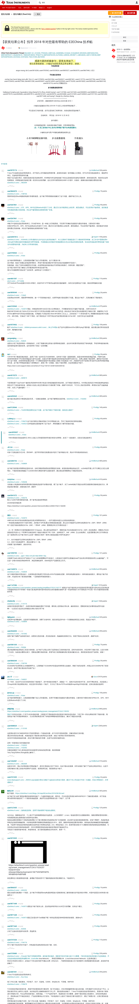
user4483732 (12, 461)
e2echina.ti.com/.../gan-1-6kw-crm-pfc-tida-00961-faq (26, 556)
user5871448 (12, 904)
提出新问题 (131, 13)
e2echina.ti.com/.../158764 (17, 194)
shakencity (11, 601)
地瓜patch (11, 617)
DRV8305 (83, 53)
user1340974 (12, 569)
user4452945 (12, 396)
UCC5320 (16, 57)
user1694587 (12, 761)
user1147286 (12, 585)
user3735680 (12, 953)
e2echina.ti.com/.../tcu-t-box (17, 977)
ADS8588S (60, 53)
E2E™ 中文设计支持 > (9, 7)
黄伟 (9, 515)
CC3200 (37, 53)
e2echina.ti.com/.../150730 (17, 663)
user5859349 (12, 292)
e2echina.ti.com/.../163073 (17, 309)
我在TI (9, 714)
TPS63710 (39, 55)
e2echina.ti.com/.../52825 (16, 341)
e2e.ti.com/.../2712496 (15, 281)
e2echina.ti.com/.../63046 (16, 929)
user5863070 (12, 191)
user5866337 (12, 888)
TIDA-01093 (33, 57)
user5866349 (12, 661)
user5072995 (12, 838)
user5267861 (12, 205)
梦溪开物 (10, 709)
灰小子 (9, 677)
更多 (38, 14)
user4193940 (12, 306)
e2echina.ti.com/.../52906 (16, 647)
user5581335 (12, 645)
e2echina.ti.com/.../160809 (17, 463)
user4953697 (13, 432)
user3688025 (12, 726)
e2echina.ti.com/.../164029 (17, 572)
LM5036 (66, 55)
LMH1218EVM (91, 55)
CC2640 (67, 53)
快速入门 (42, 7)
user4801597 (12, 279)
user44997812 (12, 237)
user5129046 (12, 407)
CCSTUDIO (24, 57)
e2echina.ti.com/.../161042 (17, 634)
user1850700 (12, 553)
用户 (137, 2)
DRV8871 (73, 55)
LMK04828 (81, 55)
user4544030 (12, 631)
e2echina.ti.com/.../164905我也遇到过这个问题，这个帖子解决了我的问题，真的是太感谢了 (40, 410)
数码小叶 (10, 791)
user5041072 (12, 495)
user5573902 (12, 325)
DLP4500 (59, 55)
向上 (8, 186)
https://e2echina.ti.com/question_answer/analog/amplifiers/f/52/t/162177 (34, 588)
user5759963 (12, 253)
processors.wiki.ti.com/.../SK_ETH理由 (44, 327)
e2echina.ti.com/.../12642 (16, 295)
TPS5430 (44, 53)
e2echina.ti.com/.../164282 (76, 399)
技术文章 (27, 7)
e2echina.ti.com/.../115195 (17, 728)
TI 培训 (34, 7)
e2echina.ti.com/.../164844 (17, 621)
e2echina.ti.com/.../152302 (17, 748)
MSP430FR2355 (49, 55)
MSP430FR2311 (7, 55)
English (49, 7)
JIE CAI (10, 447)
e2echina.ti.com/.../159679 (17, 421)
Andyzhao (11, 479)
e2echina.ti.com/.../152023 (17, 745)
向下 (14, 186)
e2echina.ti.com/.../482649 (17, 183)
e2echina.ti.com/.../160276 (17, 498)
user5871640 (12, 926)
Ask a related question (48, 29)
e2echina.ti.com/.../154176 (17, 942)
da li (9, 354)
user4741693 (12, 777)
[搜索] (73, 2)
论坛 (19, 7)
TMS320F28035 (29, 55)
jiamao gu (11, 693)
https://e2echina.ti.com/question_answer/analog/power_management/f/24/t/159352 (38, 711)
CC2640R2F (75, 53)
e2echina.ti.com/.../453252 (17, 890)
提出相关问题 (116, 13)
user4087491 (12, 972)
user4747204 (12, 940)
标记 (124, 37)
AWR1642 (51, 53)
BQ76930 (41, 57)
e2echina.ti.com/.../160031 (17, 679)
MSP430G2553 (92, 53)
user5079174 (12, 170)
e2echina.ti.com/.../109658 (17, 482)
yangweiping (12, 338)
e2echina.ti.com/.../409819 (17, 378)
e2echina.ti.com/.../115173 (17, 604)
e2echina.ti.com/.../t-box (16, 221)
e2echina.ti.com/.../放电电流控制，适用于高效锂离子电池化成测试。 (32, 810)
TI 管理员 (9, 48)
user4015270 (12, 375)
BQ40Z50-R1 (18, 55)
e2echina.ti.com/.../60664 (20, 327)
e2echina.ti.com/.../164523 (17, 424)
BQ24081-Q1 (29, 53)
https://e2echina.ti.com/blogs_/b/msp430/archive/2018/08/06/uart (39, 793)
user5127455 (12, 808)
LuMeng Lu (11, 419)
